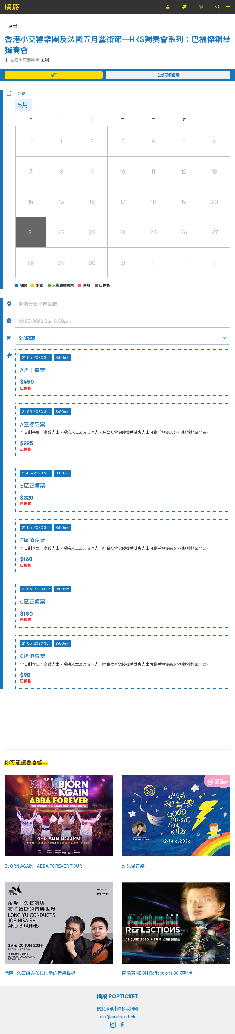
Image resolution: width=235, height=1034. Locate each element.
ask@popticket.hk (117, 1016)
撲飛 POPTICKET (118, 996)
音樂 (13, 26)
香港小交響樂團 (24, 60)
